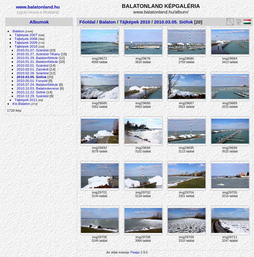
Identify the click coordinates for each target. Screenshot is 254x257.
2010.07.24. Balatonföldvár (37, 84)
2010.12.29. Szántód (33, 96)
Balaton (18, 31)
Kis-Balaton (21, 103)
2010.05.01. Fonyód (32, 81)
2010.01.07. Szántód (33, 50)
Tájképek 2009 (26, 42)
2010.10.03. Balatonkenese (38, 88)
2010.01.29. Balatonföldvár (37, 58)
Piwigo (135, 252)
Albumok (39, 21)
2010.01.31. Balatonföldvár (37, 61)
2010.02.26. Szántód (33, 73)
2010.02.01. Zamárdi (33, 69)
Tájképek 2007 (26, 35)
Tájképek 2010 (26, 46)
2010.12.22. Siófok (31, 92)
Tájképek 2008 (26, 39)
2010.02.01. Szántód (33, 65)
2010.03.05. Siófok (32, 77)
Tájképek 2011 (26, 100)
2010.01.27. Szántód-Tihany (38, 54)
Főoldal (87, 21)
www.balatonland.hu (38, 6)
